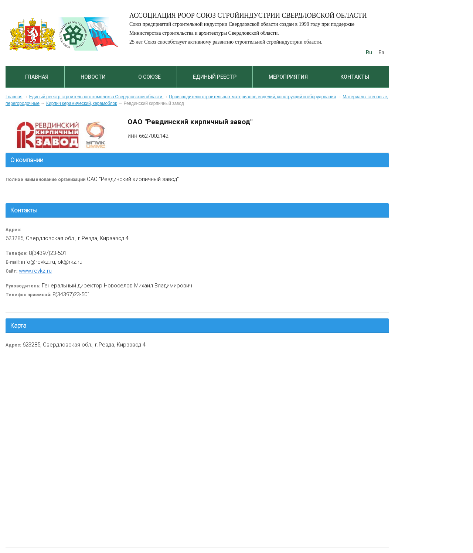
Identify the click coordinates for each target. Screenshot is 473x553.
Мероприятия (288, 77)
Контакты (354, 77)
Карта (18, 325)
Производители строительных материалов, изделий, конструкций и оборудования (252, 96)
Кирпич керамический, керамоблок (81, 103)
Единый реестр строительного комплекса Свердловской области (96, 96)
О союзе (149, 77)
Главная (36, 77)
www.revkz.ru (35, 270)
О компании (26, 160)
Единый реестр (214, 77)
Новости (93, 77)
